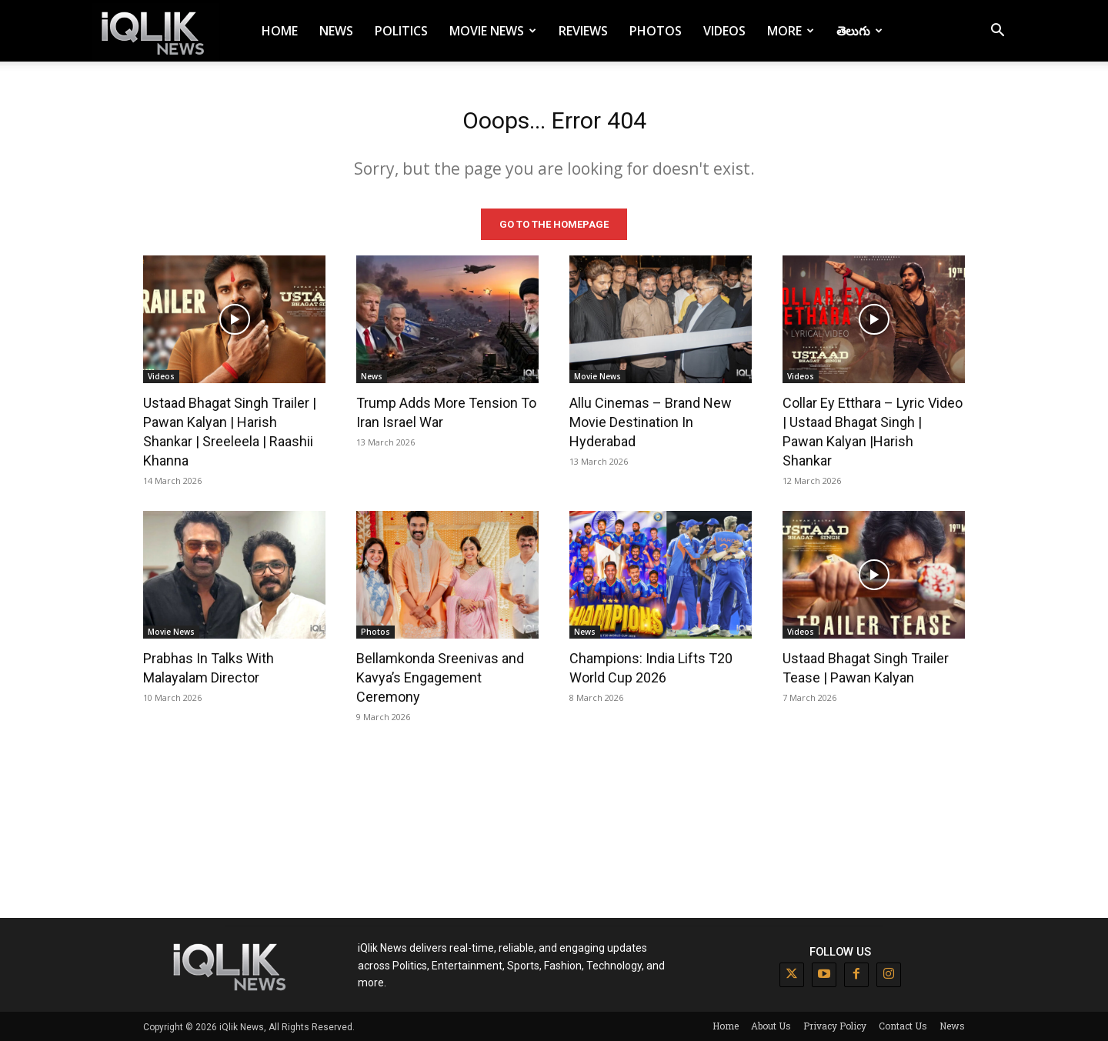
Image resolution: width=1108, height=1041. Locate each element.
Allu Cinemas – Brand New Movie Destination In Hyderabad (650, 421)
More (790, 30)
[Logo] (155, 31)
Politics (401, 30)
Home (280, 30)
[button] (997, 32)
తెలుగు (859, 30)
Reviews (583, 30)
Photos (655, 30)
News (336, 30)
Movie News (492, 30)
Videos (724, 30)
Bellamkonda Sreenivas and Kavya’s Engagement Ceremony (440, 676)
